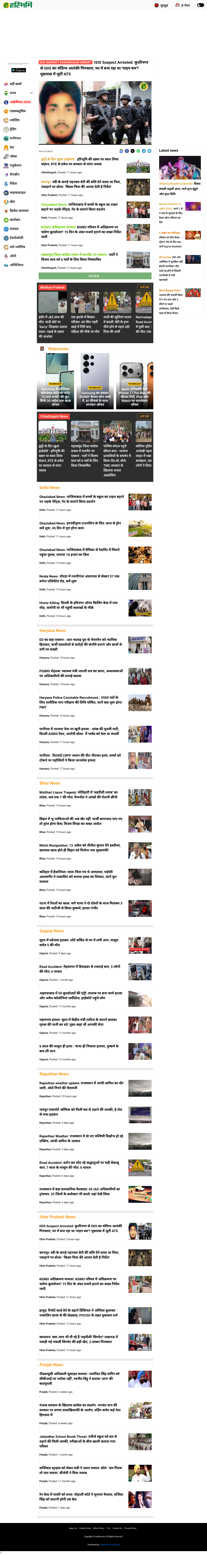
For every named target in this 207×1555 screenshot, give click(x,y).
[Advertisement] (103, 33)
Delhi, (57, 217)
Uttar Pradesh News (58, 1217)
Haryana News (53, 630)
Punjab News (51, 1364)
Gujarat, (55, 953)
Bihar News (50, 783)
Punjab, (56, 1391)
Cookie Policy (85, 1528)
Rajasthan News (54, 1074)
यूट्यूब (161, 5)
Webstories (58, 349)
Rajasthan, (58, 1096)
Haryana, (57, 657)
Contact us (117, 1528)
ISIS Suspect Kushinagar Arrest (66, 62)
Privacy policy (130, 1528)
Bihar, (55, 805)
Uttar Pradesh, (62, 195)
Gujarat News (52, 931)
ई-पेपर (182, 5)
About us (73, 1528)
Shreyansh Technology (110, 1545)
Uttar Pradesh (46, 151)
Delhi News (50, 487)
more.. (95, 275)
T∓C (108, 1528)
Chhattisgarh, (61, 172)
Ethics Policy (98, 1528)
